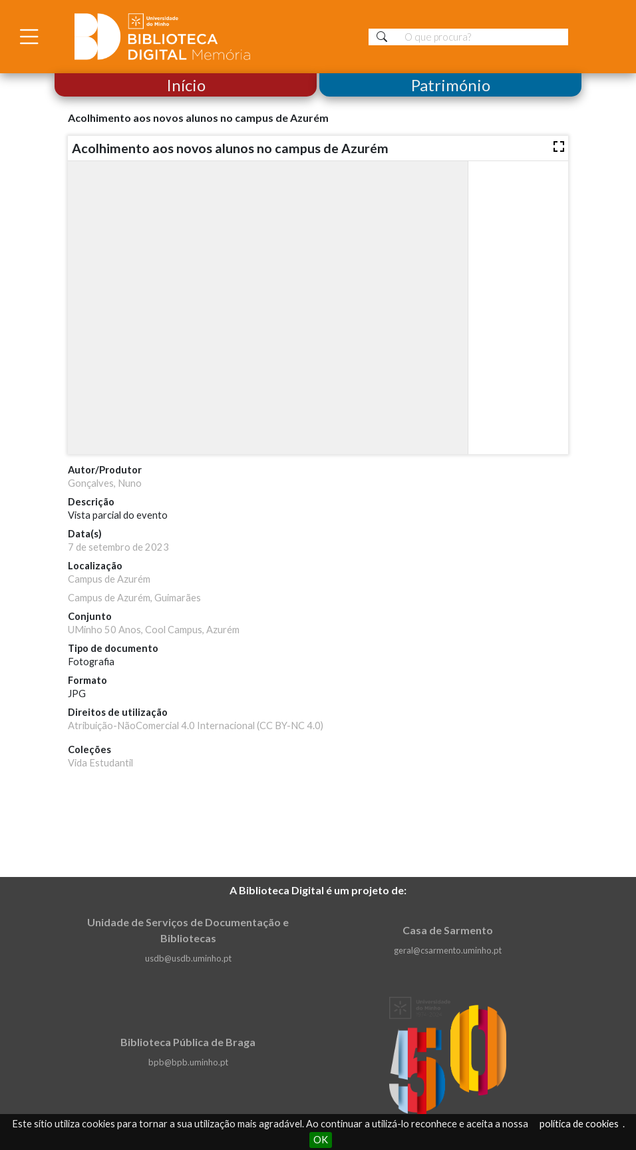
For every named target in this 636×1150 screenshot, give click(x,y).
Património (450, 85)
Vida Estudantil (100, 762)
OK (320, 1139)
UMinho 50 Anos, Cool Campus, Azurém (153, 629)
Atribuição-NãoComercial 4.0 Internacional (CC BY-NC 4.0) (195, 725)
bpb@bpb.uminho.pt (188, 1062)
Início (185, 85)
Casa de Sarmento (447, 930)
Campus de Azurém (109, 579)
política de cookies (579, 1123)
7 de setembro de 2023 (118, 547)
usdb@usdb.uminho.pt (188, 958)
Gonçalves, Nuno (105, 483)
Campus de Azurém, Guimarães (134, 597)
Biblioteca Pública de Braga (187, 1041)
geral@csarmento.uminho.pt (448, 950)
